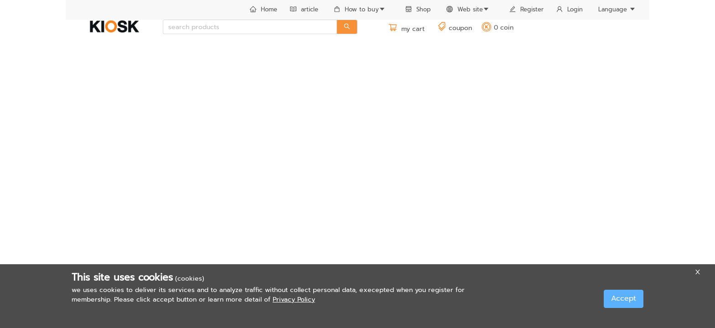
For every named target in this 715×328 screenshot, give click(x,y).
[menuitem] (264, 10)
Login (569, 9)
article (304, 9)
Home (263, 9)
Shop (418, 9)
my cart (406, 29)
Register (526, 9)
